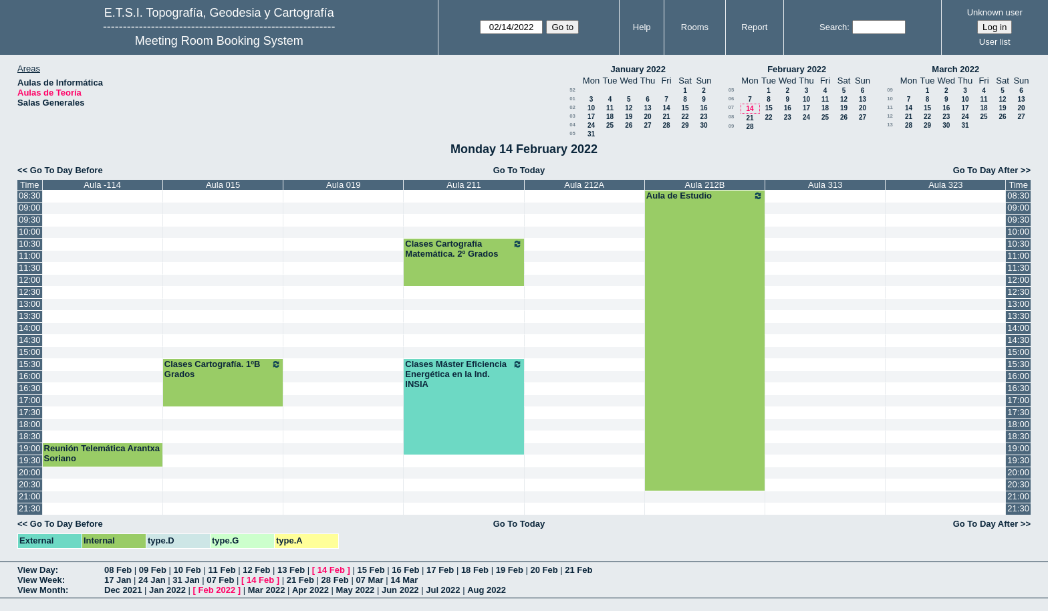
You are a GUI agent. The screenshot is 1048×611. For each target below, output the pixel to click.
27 (647, 125)
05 (572, 133)
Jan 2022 (167, 590)
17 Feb (440, 570)
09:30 (30, 220)
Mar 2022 (266, 590)
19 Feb (509, 570)
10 (591, 108)
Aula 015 (223, 185)
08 (732, 117)
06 (732, 99)
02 (572, 107)
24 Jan (151, 580)
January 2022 (638, 69)
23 (703, 116)
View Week (39, 580)
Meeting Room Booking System (219, 40)
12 (628, 108)
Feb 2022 (217, 590)
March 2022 (955, 69)
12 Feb (256, 570)
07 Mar (369, 580)
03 (572, 116)
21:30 (30, 508)
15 (684, 108)
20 (647, 116)
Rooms (694, 27)
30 (703, 125)
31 (591, 134)
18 (610, 116)
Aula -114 (102, 185)
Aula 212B (705, 185)
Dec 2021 (123, 590)
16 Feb (405, 570)
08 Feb (118, 570)
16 (703, 108)
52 (572, 90)
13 (647, 108)
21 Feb (578, 570)
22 (684, 116)
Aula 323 (945, 185)
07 (731, 107)
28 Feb (335, 580)
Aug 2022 (486, 590)
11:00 (30, 256)
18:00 (30, 424)
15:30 (30, 364)
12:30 (30, 292)
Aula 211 (463, 185)
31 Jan (185, 580)
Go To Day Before (66, 170)
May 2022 (355, 590)
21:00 (30, 496)
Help (642, 27)
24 (591, 125)
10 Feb (187, 570)
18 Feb (475, 570)
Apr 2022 (310, 590)
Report (754, 27)
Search (833, 27)
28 (666, 125)
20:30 (30, 484)
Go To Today (519, 170)
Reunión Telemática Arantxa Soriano (102, 453)
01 (572, 99)
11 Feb (221, 570)
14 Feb (331, 570)
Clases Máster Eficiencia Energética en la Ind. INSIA (463, 374)
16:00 (30, 376)
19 (628, 116)
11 (610, 108)
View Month (41, 590)
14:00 (30, 328)
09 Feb (152, 570)
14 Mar (404, 580)
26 (628, 125)
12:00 (30, 280)
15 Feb (370, 570)
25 (610, 125)
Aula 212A (584, 185)
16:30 (30, 388)
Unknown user (995, 12)
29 (684, 125)
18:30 (30, 436)
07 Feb (220, 580)
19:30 (30, 460)
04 (572, 125)
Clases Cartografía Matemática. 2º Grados (463, 249)
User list (995, 42)
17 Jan (117, 580)
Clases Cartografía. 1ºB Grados (222, 369)
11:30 (30, 268)
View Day (36, 570)
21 (666, 116)
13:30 (30, 316)
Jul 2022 (443, 590)
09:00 (30, 208)
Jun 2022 (400, 590)
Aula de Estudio (704, 196)
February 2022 (796, 69)
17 (591, 116)
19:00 (30, 448)
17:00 (30, 400)
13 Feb (291, 570)
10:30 (30, 244)
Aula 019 (343, 185)
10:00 (30, 232)
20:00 (30, 472)
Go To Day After (986, 170)
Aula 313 (825, 185)
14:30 (30, 340)
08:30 (30, 196)
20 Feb (543, 570)
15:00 (30, 352)
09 (732, 126)
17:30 (30, 412)
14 (666, 108)
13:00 (30, 304)
